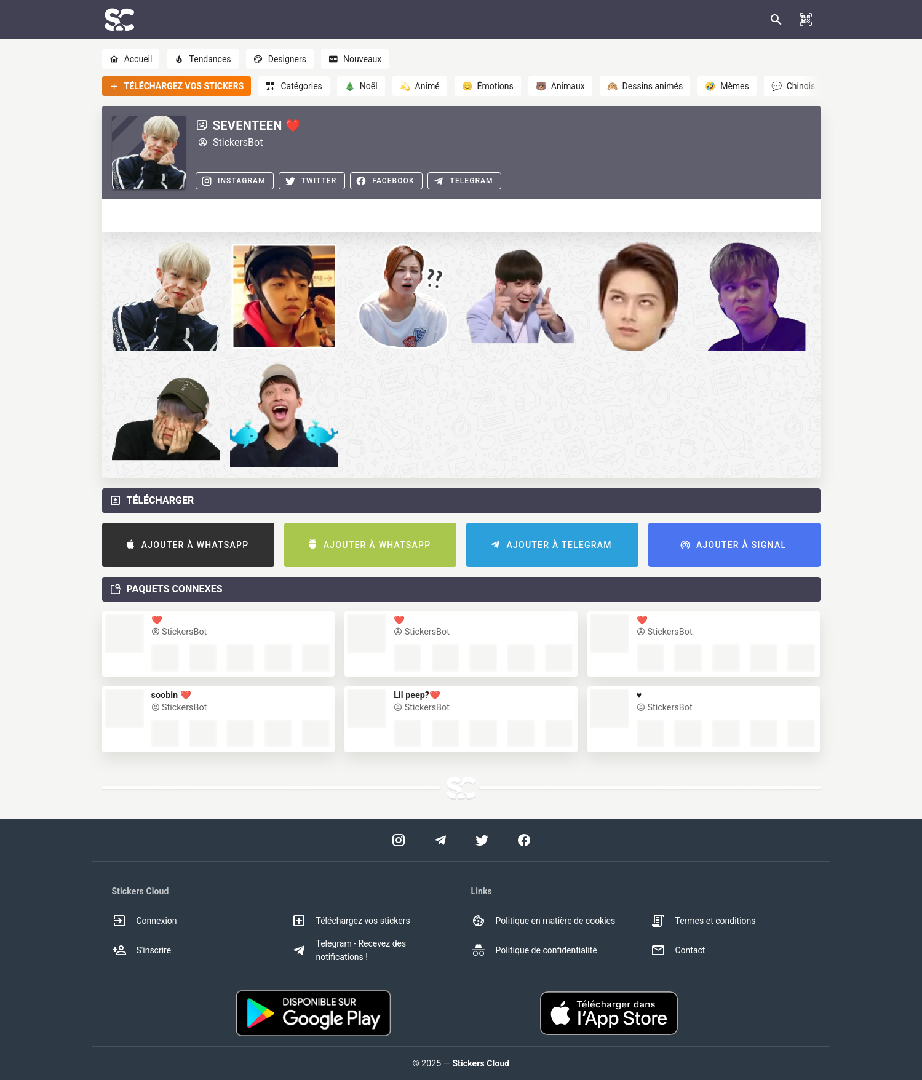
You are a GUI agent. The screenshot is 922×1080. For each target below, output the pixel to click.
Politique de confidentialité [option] (534, 950)
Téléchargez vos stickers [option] (351, 920)
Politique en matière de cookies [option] (543, 920)
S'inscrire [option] (142, 950)
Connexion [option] (144, 920)
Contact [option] (678, 950)
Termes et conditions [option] (703, 920)
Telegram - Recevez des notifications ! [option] (349, 950)
